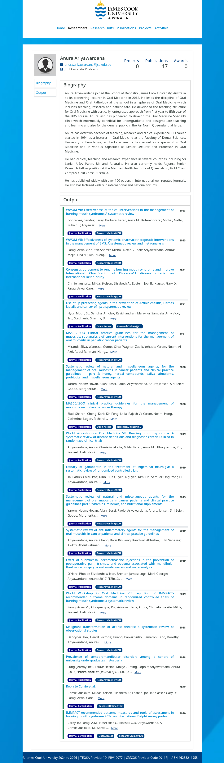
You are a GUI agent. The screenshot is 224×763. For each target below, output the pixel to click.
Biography (43, 83)
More (102, 225)
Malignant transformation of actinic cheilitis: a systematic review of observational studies (120, 628)
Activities (162, 28)
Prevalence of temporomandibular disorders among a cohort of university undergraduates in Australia (120, 658)
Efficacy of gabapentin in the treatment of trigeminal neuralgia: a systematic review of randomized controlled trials (120, 468)
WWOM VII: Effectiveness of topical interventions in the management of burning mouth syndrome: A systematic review (120, 211)
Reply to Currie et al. (81, 686)
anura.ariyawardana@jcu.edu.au (88, 64)
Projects (145, 28)
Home (60, 28)
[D (127, 672)
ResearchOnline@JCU (109, 233)
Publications (126, 28)
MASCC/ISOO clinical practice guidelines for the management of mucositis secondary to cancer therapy (120, 405)
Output (41, 92)
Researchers (77, 28)
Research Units (102, 28)
